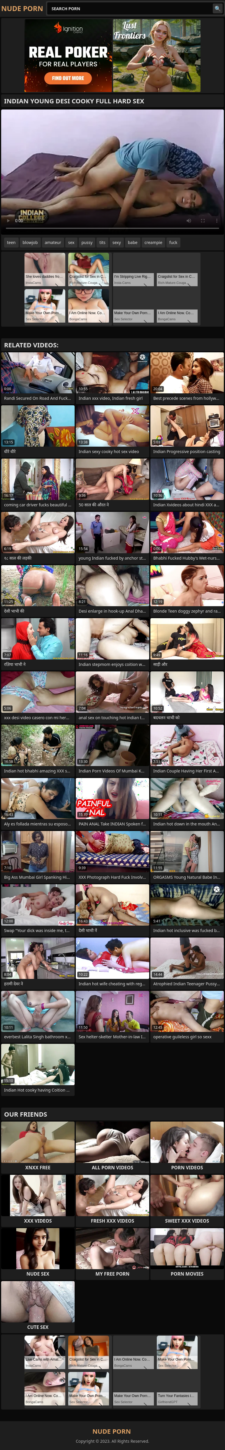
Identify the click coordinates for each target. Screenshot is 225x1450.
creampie (153, 242)
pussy (87, 242)
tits (102, 242)
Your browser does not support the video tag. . (112, 172)
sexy (116, 242)
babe (133, 242)
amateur (53, 242)
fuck (173, 242)
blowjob (30, 242)
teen (11, 242)
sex (71, 242)
